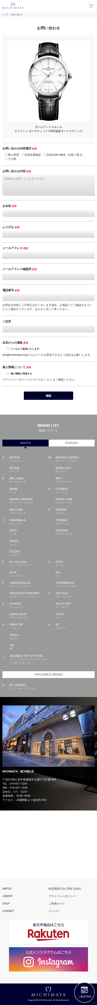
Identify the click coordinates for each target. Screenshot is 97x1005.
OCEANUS (75, 490)
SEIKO (75, 563)
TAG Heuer (75, 595)
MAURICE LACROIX (75, 459)
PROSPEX (75, 532)
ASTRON (28, 459)
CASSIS (28, 542)
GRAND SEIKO (28, 616)
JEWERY (7, 896)
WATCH (25, 443)
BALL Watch (28, 480)
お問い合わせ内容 (16, 171)
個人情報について (16, 367)
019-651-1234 (18, 783)
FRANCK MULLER (28, 584)
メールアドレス (15, 248)
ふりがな (10, 227)
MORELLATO (75, 469)
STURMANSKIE (75, 584)
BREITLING (28, 511)
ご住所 (6, 321)
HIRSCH (28, 636)
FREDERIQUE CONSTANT (28, 595)
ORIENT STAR (75, 501)
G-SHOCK (28, 605)
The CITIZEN (75, 605)
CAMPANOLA (28, 522)
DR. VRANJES (28, 686)
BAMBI (28, 490)
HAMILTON (28, 626)
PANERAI (75, 511)
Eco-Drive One (28, 563)
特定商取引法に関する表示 (64, 888)
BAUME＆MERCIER (28, 501)
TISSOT (75, 616)
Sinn (75, 574)
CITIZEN (28, 553)
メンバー (53, 911)
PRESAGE (75, 522)
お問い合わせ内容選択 (19, 148)
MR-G (75, 480)
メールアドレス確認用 (19, 269)
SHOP (6, 903)
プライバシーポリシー (62, 896)
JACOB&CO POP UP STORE (28, 659)
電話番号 (10, 290)
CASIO (28, 532)
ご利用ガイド (56, 903)
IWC (28, 647)
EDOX (28, 574)
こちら (48, 379)
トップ (5, 15)
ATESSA (28, 469)
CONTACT (8, 911)
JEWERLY (71, 443)
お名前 (9, 206)
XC (75, 626)
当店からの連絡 (15, 342)
